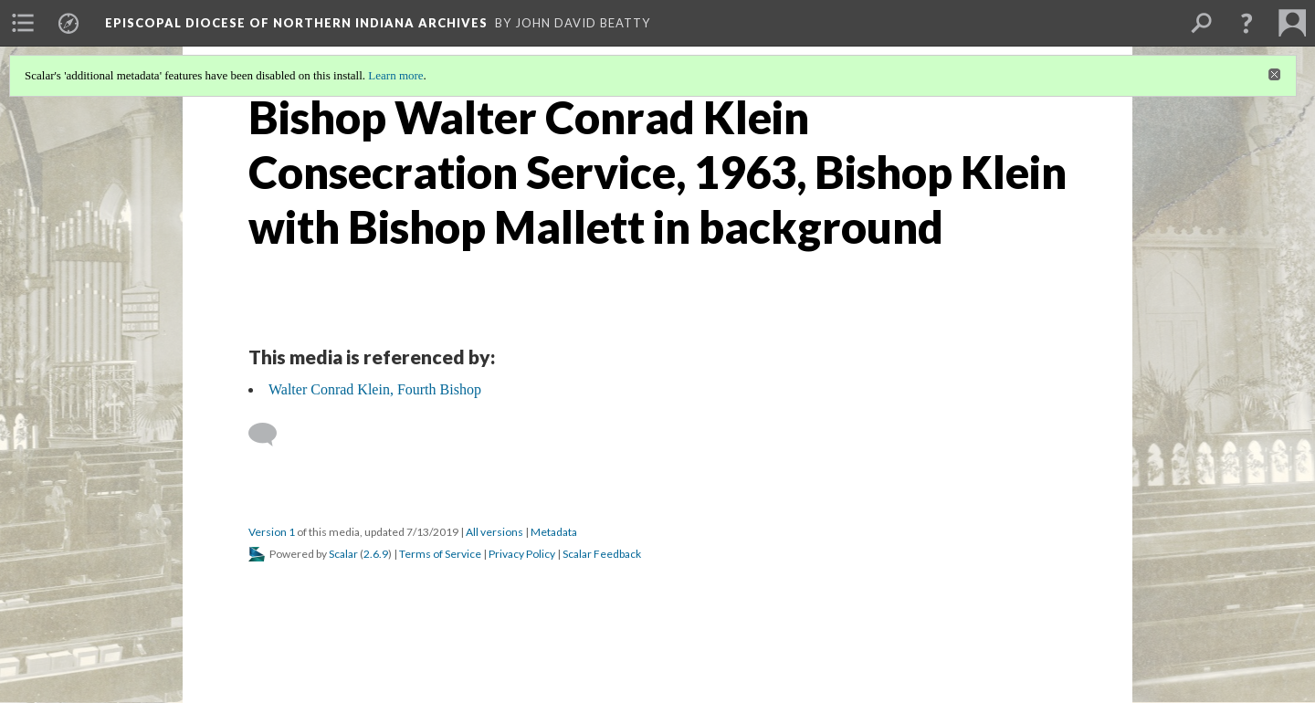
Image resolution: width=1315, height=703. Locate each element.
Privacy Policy (522, 554)
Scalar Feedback (602, 554)
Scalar (343, 554)
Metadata (554, 532)
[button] (1246, 23)
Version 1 (271, 532)
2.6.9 (375, 554)
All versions (494, 532)
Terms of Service (440, 554)
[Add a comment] (270, 434)
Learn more (395, 75)
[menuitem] (23, 23)
